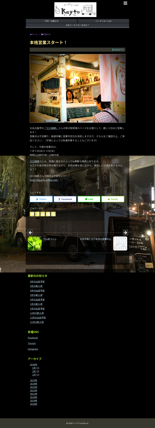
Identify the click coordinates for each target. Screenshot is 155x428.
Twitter (32, 343)
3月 (34, 368)
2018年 (33, 404)
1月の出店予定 (37, 308)
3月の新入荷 (36, 286)
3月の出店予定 (37, 290)
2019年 (33, 400)
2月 (34, 371)
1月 (34, 374)
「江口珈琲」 (51, 128)
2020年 (33, 397)
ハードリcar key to (80, 423)
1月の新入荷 (36, 304)
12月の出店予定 (38, 317)
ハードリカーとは (103, 21)
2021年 (33, 393)
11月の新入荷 (37, 322)
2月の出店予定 (37, 299)
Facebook (33, 337)
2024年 (33, 383)
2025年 (33, 380)
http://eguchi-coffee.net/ (44, 180)
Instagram (33, 349)
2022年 (33, 390)
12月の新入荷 (37, 313)
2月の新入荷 (36, 295)
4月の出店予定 (37, 281)
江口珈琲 (34, 161)
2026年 (33, 364)
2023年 (33, 387)
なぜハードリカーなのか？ (77, 25)
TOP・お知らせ (52, 21)
